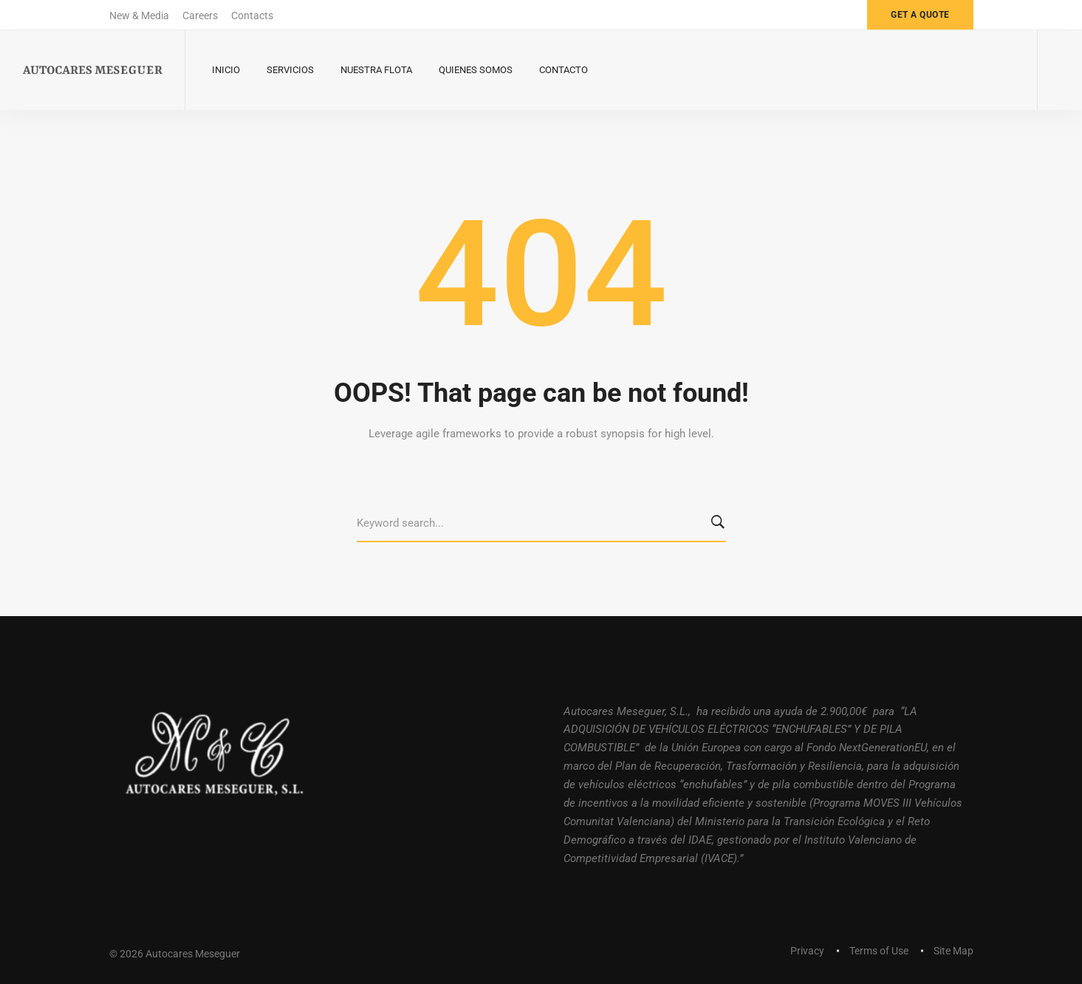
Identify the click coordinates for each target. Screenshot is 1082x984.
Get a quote (920, 15)
